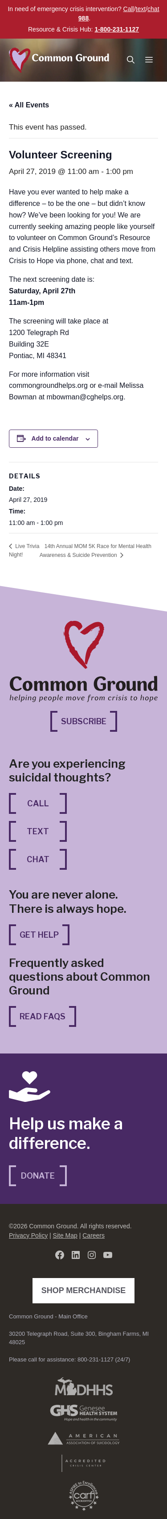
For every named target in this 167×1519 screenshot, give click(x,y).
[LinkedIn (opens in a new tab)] (75, 1255)
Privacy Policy (28, 1235)
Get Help (39, 934)
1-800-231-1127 (116, 29)
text (141, 8)
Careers (93, 1235)
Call (128, 8)
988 (83, 18)
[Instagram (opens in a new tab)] (91, 1255)
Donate (38, 1175)
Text (38, 831)
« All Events (29, 105)
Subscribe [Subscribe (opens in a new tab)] (89, 720)
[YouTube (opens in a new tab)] (107, 1255)
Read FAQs (42, 1016)
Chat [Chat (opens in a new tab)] (47, 858)
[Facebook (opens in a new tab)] (59, 1255)
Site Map (65, 1235)
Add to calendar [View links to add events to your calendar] (55, 438)
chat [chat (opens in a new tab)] (153, 8)
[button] (131, 60)
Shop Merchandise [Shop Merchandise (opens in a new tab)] (86, 1289)
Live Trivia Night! (24, 550)
